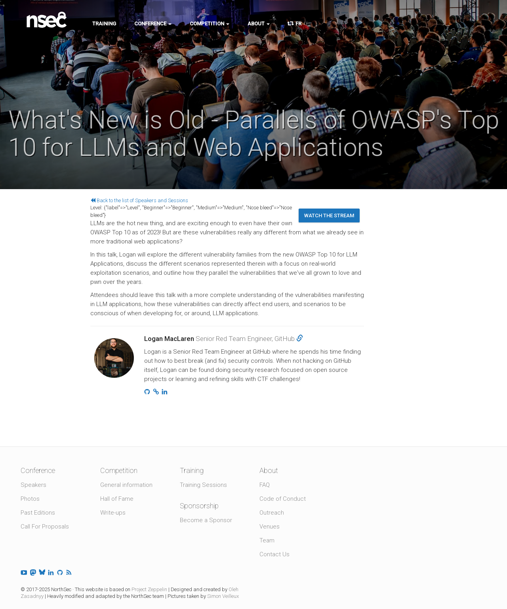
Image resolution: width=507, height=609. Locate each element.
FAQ (264, 484)
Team (266, 540)
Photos (30, 498)
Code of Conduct (282, 498)
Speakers (33, 484)
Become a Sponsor (206, 520)
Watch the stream (329, 215)
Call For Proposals (45, 526)
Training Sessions (203, 484)
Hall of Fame (116, 498)
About (259, 24)
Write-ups (113, 512)
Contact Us (274, 554)
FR (294, 24)
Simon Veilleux (223, 596)
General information (126, 484)
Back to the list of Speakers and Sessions (139, 200)
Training (104, 24)
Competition (209, 24)
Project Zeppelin (149, 589)
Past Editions (38, 512)
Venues (269, 526)
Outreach (271, 512)
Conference (153, 24)
